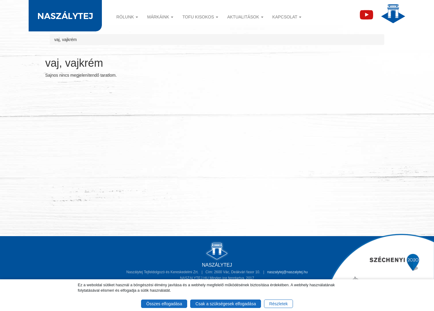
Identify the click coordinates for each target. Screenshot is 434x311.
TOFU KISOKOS (200, 16)
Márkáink (160, 16)
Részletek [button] (278, 303)
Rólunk (127, 16)
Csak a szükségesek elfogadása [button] (225, 303)
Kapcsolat (287, 16)
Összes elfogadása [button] (164, 303)
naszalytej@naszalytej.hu (287, 272)
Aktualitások (245, 16)
